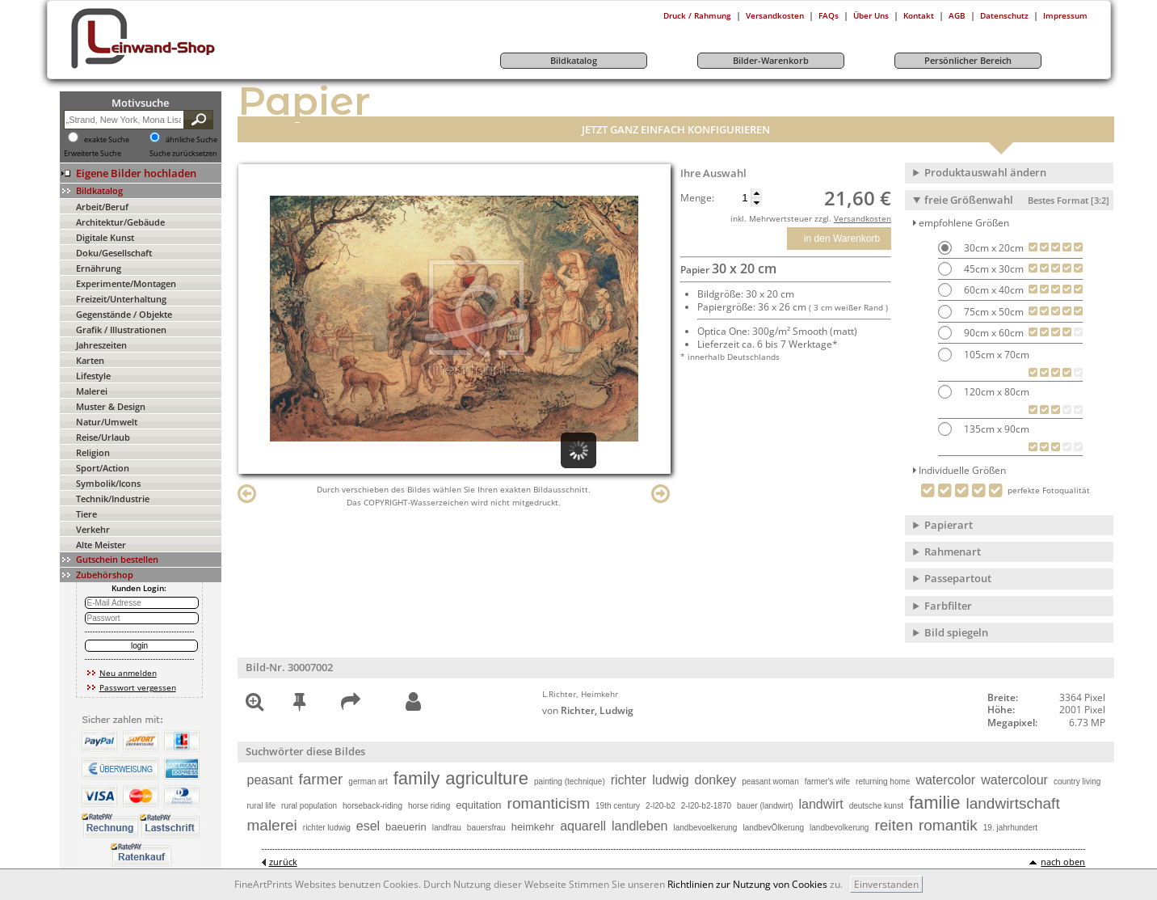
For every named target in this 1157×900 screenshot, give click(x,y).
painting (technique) (569, 781)
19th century (617, 805)
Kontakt (918, 15)
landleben (639, 826)
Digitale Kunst (105, 237)
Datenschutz (1004, 15)
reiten (893, 825)
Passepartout (957, 578)
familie (935, 802)
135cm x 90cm (995, 429)
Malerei (91, 391)
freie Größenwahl (1016, 199)
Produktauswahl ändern (985, 172)
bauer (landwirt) (765, 805)
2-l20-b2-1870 (706, 805)
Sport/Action (102, 468)
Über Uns (871, 15)
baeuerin (406, 827)
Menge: (697, 198)
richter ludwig (327, 827)
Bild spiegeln (956, 632)
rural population (309, 805)
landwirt (821, 804)
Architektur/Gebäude (120, 222)
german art (367, 781)
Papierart (948, 525)
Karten (90, 360)
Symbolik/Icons (108, 483)
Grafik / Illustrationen (121, 329)
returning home (883, 781)
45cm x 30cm (992, 269)
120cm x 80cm (995, 392)
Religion (93, 452)
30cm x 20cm (992, 248)
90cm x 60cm (992, 333)
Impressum (1065, 15)
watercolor (945, 780)
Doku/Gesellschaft (114, 253)
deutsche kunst (876, 805)
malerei (272, 825)
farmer (320, 779)
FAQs (828, 15)
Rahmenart (952, 551)
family (416, 778)
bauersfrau (486, 827)
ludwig (670, 780)
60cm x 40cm (992, 290)
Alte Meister (101, 545)
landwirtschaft (1013, 803)
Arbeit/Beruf (102, 207)
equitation (478, 805)
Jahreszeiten (101, 345)
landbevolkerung (839, 827)
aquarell (583, 826)
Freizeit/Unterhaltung (121, 299)
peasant (270, 780)
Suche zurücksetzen (183, 153)
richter (628, 780)
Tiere (86, 514)
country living (1077, 781)
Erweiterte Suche (92, 153)
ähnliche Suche (191, 140)
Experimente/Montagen (126, 283)
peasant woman (770, 781)
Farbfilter (948, 605)
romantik (948, 825)
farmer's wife (827, 781)
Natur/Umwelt (106, 422)
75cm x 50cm (992, 312)
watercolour (1014, 780)
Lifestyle (93, 376)
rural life (261, 805)
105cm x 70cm (995, 354)
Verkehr (93, 529)
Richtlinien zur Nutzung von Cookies (747, 884)
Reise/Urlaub (103, 437)
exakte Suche (106, 140)
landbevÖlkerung (773, 827)
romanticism (548, 803)
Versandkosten (775, 15)
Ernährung (98, 268)
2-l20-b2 (660, 805)
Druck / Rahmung (697, 15)
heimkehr (532, 827)
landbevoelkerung (705, 827)
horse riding (429, 805)
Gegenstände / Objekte (124, 314)
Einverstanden (886, 884)
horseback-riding (372, 805)
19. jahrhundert (1010, 827)
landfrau (446, 827)
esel (368, 826)
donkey (716, 780)
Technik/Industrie (112, 498)
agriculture (486, 778)
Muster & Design (110, 406)
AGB (957, 15)
